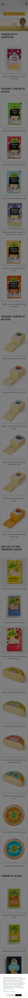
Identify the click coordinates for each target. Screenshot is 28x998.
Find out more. (10, 989)
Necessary (6, 991)
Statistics (13, 991)
